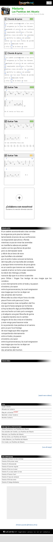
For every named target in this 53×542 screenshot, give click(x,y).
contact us (46, 532)
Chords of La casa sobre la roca (12, 472)
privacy (30, 532)
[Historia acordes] (22, 525)
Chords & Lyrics (15, 19)
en (38, 532)
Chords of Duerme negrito (10, 466)
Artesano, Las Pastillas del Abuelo (13, 434)
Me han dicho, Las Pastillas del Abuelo (14, 437)
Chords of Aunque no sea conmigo (12, 459)
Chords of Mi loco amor (9, 479)
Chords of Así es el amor (9, 469)
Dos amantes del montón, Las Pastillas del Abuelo (18, 432)
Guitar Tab (13, 87)
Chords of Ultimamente (9, 464)
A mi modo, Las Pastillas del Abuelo (13, 442)
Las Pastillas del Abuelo (25, 11)
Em (5, 33)
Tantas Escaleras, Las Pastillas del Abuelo (15, 429)
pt (41, 532)
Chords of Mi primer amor (10, 461)
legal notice (22, 532)
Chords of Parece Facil (9, 474)
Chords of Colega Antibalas (10, 482)
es (35, 532)
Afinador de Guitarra (8, 409)
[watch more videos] (45, 395)
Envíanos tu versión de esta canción (19, 202)
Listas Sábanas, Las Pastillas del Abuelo (15, 439)
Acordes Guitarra (7, 417)
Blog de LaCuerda (10, 412)
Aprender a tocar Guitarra (10, 415)
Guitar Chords (6, 407)
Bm (5, 25)
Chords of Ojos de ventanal (10, 477)
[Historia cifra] (32, 525)
